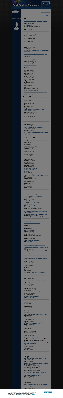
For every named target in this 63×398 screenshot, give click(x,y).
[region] (31, 393)
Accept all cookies (48, 392)
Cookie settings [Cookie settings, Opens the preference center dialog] (48, 394)
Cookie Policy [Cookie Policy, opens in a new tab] (33, 394)
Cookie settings (19, 394)
